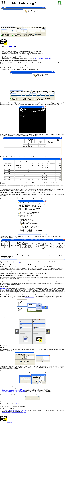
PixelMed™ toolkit (18, 403)
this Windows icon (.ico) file (29, 297)
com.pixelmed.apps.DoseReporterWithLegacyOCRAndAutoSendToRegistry (14, 410)
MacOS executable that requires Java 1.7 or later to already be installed (13, 391)
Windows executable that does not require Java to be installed (12, 389)
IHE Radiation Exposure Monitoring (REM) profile (43, 58)
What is (3, 46)
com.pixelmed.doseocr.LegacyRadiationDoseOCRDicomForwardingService (14, 412)
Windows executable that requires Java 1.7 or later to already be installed (13, 390)
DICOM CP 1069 (17, 262)
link (12, 296)
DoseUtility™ (10, 46)
